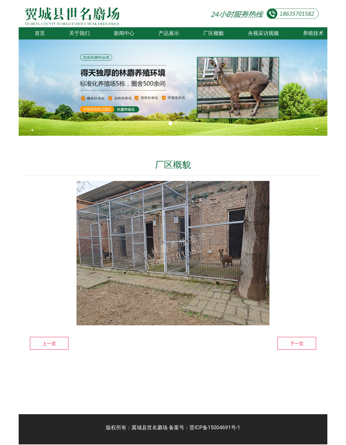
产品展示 (169, 33)
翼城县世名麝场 (150, 427)
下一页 (297, 343)
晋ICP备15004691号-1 (214, 427)
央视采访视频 (263, 33)
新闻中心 (124, 33)
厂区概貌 (213, 33)
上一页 (49, 343)
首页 (40, 33)
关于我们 (79, 33)
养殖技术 (313, 33)
